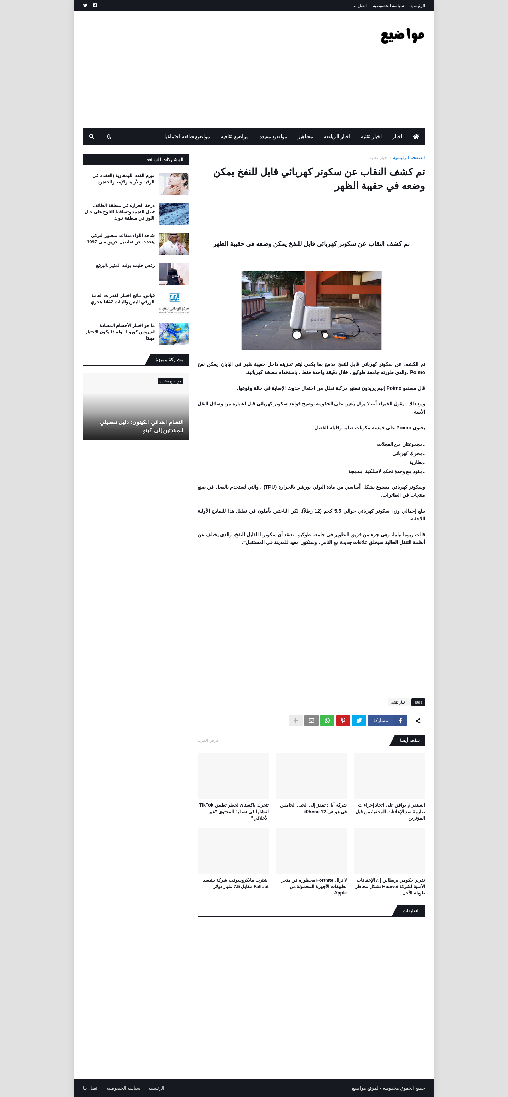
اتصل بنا (359, 5)
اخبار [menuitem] (397, 136)
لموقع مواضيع (365, 1088)
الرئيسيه (417, 5)
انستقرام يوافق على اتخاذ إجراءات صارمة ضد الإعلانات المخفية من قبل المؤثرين (390, 811)
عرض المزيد (208, 740)
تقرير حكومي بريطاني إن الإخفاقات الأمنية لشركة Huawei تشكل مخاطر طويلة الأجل (390, 887)
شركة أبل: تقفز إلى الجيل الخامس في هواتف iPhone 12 (313, 808)
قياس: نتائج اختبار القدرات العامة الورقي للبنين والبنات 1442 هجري (123, 299)
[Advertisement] (211, 69)
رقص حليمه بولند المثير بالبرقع (125, 265)
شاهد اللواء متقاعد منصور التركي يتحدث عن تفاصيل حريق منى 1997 (121, 239)
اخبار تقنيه (379, 157)
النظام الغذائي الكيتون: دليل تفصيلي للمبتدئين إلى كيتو (141, 426)
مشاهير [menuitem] (305, 136)
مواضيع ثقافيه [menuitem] (234, 136)
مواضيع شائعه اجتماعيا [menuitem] (187, 136)
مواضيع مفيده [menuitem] (273, 136)
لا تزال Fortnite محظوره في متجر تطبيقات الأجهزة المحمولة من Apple (314, 887)
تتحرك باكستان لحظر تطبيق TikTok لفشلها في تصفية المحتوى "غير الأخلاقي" (234, 811)
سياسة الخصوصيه (388, 5)
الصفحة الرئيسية (409, 157)
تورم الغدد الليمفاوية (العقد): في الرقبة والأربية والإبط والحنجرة (123, 179)
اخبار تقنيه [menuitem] (371, 136)
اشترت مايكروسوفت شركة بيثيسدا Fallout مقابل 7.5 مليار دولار (235, 883)
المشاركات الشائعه (164, 159)
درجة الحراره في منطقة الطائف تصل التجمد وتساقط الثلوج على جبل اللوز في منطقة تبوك (120, 212)
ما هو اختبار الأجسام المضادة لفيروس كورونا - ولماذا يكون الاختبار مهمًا (120, 332)
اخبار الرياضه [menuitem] (336, 136)
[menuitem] (416, 136)
